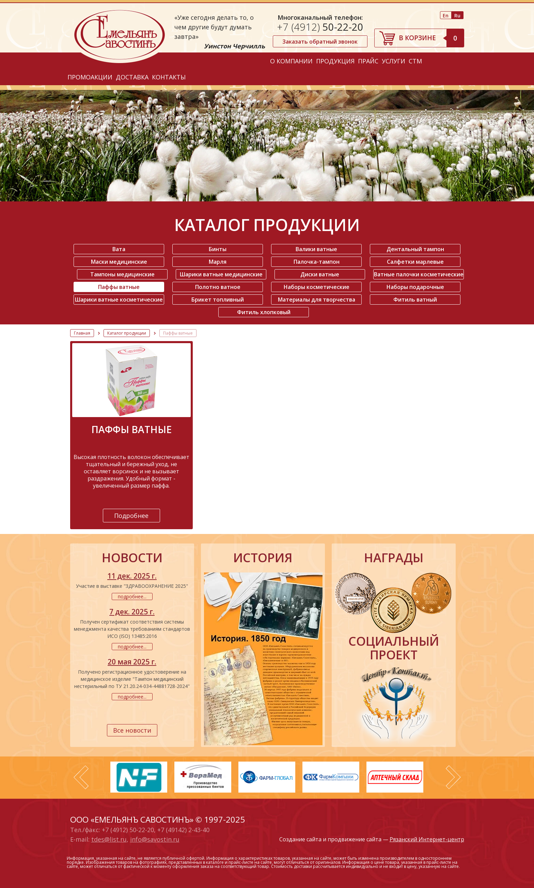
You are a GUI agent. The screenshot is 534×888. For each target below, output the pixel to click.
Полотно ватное (217, 287)
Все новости (132, 730)
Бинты (217, 249)
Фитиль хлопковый (263, 312)
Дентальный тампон (415, 249)
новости (132, 558)
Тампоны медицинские (122, 274)
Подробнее (131, 515)
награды (393, 558)
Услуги (393, 61)
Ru (457, 15)
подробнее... (132, 596)
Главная (82, 333)
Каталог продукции (126, 333)
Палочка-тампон (317, 261)
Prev (81, 777)
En (446, 15)
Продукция (335, 61)
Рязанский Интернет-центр (427, 839)
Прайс (368, 61)
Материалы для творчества (316, 299)
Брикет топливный (217, 299)
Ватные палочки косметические (419, 274)
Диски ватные (319, 274)
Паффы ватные (119, 287)
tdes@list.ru (109, 839)
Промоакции (89, 77)
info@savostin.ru (154, 839)
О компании (291, 61)
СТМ (415, 61)
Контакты (169, 77)
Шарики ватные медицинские (221, 274)
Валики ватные (316, 249)
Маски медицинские (119, 261)
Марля (217, 261)
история (263, 558)
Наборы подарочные (415, 287)
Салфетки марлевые (415, 261)
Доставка (132, 77)
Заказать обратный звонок (320, 41)
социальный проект (393, 648)
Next (453, 777)
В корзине (431, 38)
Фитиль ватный (415, 299)
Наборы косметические (316, 287)
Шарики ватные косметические (119, 299)
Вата (118, 249)
